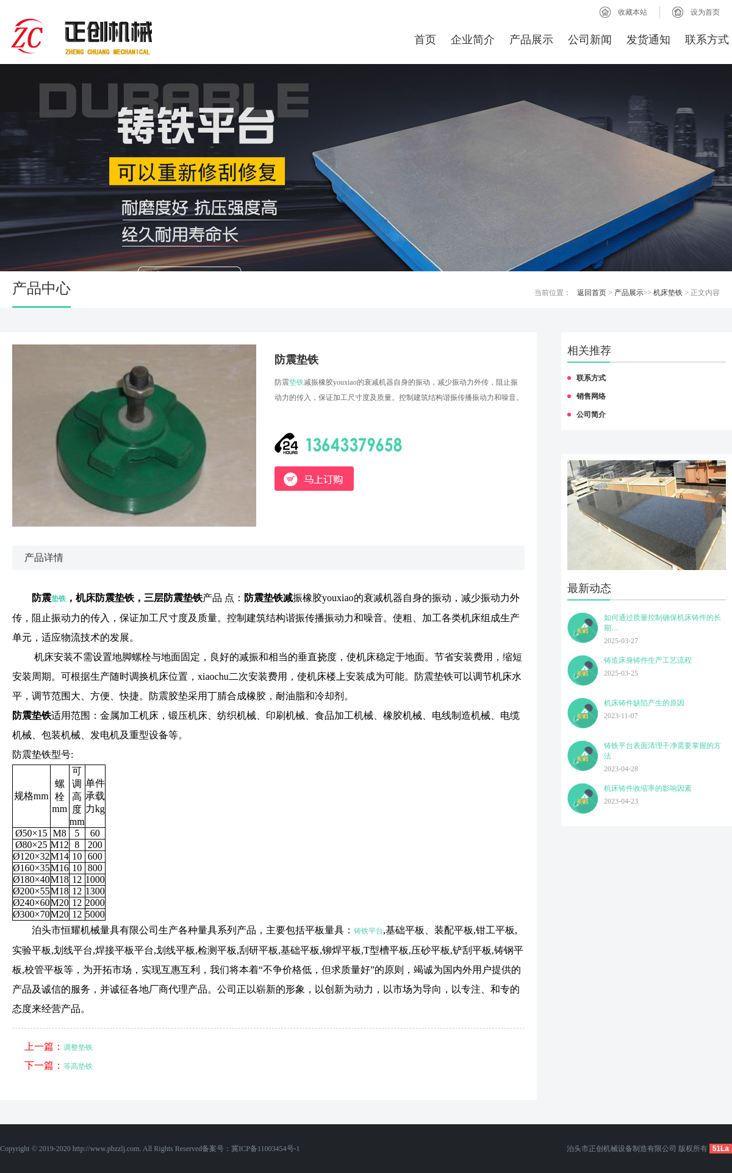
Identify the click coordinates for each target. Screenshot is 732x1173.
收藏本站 (632, 12)
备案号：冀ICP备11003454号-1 (251, 1148)
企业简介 (473, 40)
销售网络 (591, 396)
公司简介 (591, 414)
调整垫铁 (78, 1047)
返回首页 (591, 292)
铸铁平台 (368, 931)
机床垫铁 (668, 292)
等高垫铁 (78, 1066)
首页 (425, 40)
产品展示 (531, 40)
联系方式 (707, 40)
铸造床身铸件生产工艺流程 (648, 660)
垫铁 (296, 382)
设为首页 (705, 12)
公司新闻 (590, 40)
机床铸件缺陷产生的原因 (644, 703)
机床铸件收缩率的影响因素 (648, 788)
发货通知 (648, 40)
